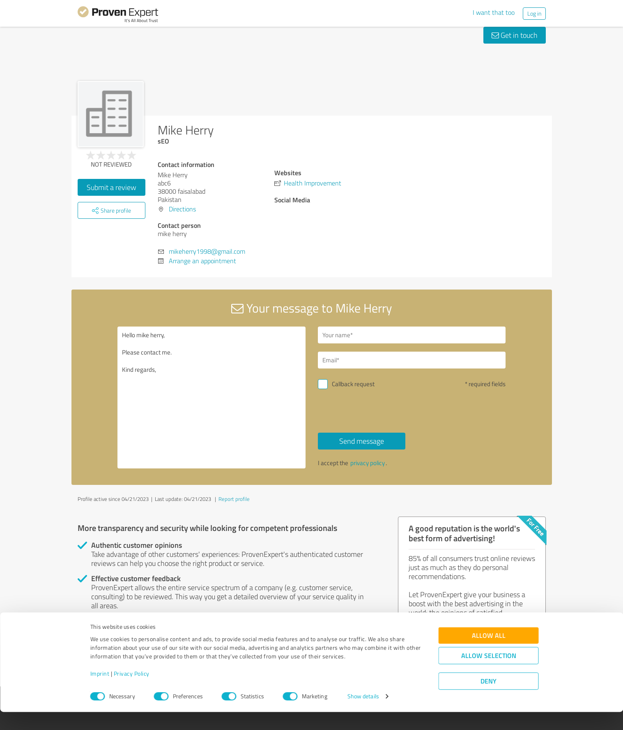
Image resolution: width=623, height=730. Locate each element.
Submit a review (111, 187)
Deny (488, 699)
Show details (363, 714)
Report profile (234, 499)
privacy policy (367, 463)
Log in (534, 13)
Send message (361, 441)
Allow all (489, 653)
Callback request (353, 384)
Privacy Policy (131, 691)
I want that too (494, 12)
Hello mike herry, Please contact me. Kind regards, (211, 397)
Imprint (100, 691)
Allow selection (488, 674)
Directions (182, 208)
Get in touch (515, 35)
